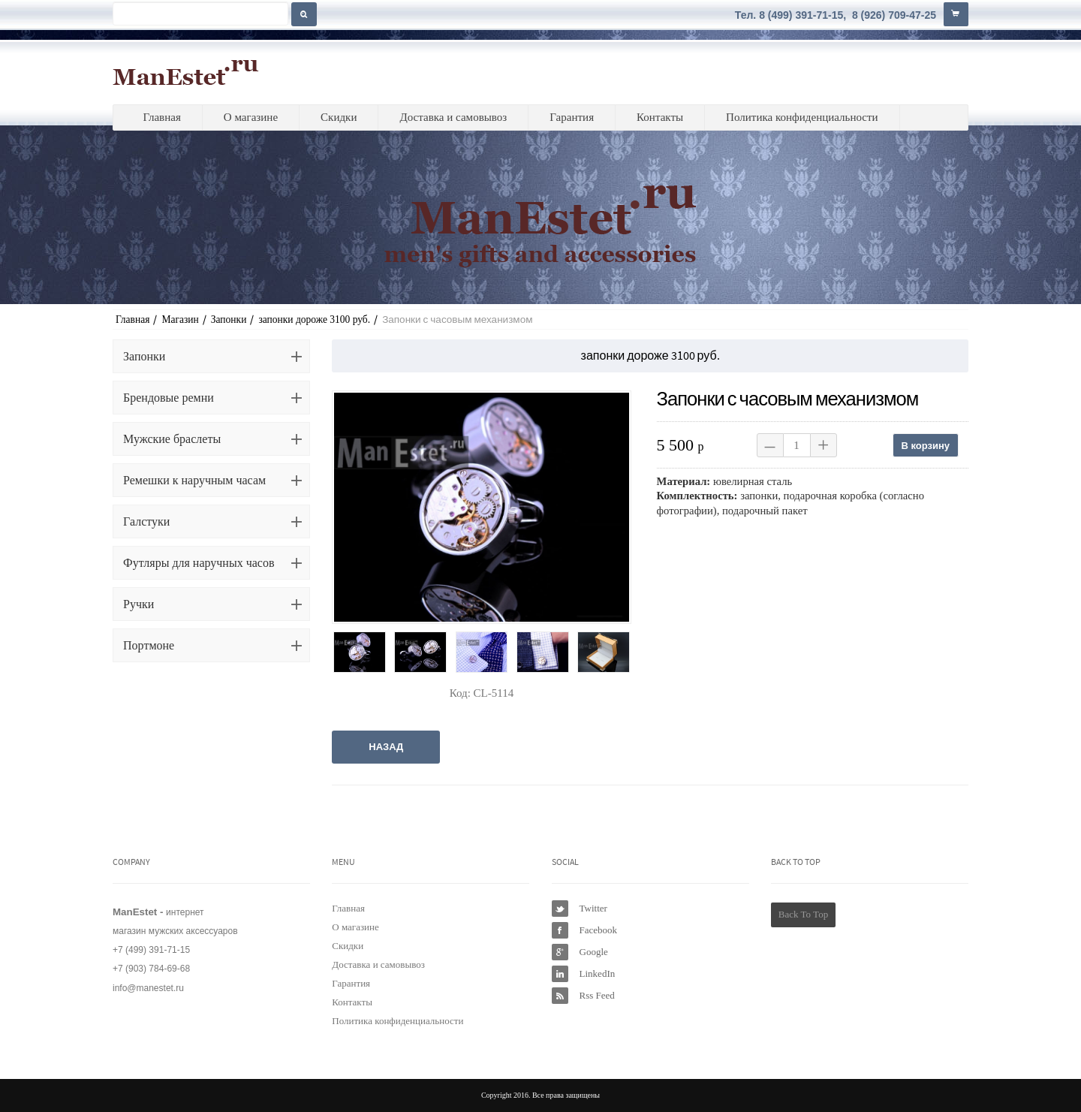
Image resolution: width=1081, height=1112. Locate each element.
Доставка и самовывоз (453, 117)
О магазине (251, 117)
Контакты (660, 117)
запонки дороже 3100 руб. (314, 319)
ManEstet (186, 72)
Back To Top (803, 914)
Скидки (339, 117)
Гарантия (572, 117)
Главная (161, 117)
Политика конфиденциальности (802, 117)
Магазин (179, 319)
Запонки (229, 319)
